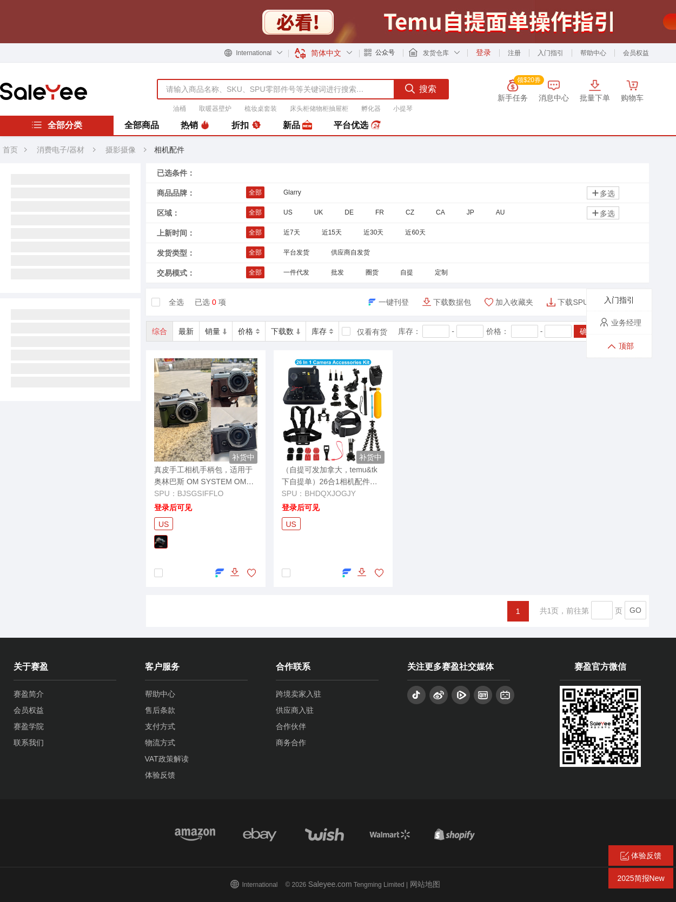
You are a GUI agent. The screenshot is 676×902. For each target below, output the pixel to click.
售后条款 (160, 710)
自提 (406, 272)
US (288, 212)
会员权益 (636, 53)
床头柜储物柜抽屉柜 (319, 108)
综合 (159, 331)
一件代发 (296, 272)
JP (470, 212)
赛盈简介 (29, 694)
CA (440, 212)
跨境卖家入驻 (298, 694)
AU (500, 212)
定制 (441, 272)
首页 (10, 149)
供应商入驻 (295, 710)
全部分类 (56, 124)
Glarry (292, 192)
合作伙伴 (291, 726)
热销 (195, 125)
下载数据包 (452, 302)
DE (349, 212)
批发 (337, 272)
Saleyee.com (330, 884)
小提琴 (403, 108)
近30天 (373, 232)
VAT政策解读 (167, 758)
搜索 (420, 88)
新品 (297, 125)
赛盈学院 (29, 726)
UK (318, 212)
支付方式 (160, 726)
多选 (603, 193)
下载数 (285, 331)
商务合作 (291, 742)
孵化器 (371, 108)
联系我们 (29, 742)
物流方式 (160, 742)
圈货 (372, 272)
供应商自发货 (350, 252)
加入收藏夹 (514, 302)
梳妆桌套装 (260, 108)
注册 (514, 53)
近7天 (291, 232)
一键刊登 (394, 302)
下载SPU (573, 302)
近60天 (415, 232)
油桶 (179, 108)
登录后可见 (173, 507)
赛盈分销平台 (43, 91)
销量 (216, 331)
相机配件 (169, 149)
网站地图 (425, 884)
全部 (255, 192)
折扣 (246, 125)
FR (379, 212)
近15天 (332, 232)
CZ (410, 212)
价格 (249, 331)
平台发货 (296, 252)
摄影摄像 (121, 149)
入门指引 (551, 53)
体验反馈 (160, 775)
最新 (186, 331)
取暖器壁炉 (215, 108)
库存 (322, 331)
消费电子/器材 (60, 149)
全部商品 (141, 125)
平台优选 (357, 125)
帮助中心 (593, 53)
